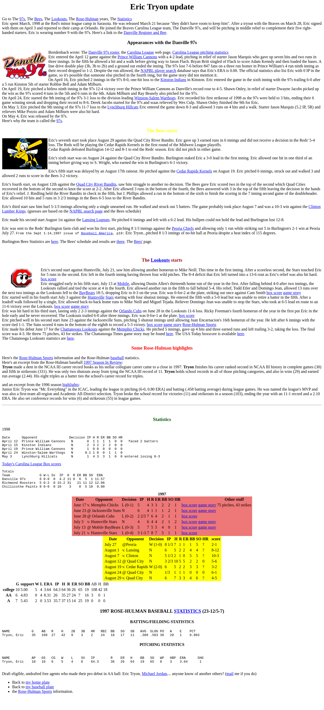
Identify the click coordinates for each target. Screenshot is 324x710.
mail (229, 686)
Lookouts (59, 19)
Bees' (138, 241)
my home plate (38, 694)
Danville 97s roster (103, 52)
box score (48, 279)
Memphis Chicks (130, 329)
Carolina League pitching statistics (200, 52)
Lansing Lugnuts (96, 220)
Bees (38, 19)
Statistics (124, 19)
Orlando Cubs (130, 311)
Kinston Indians (173, 80)
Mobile (123, 283)
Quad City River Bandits (96, 184)
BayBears (87, 293)
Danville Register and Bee (145, 32)
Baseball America (97, 233)
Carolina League (140, 52)
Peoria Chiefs (183, 228)
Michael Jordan (154, 686)
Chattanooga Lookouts (78, 329)
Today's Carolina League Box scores (31, 468)
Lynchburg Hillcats (122, 107)
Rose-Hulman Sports (199, 324)
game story (292, 293)
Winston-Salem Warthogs (155, 98)
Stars (110, 297)
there (120, 241)
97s (22, 19)
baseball (117, 358)
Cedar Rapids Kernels (194, 171)
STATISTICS (187, 619)
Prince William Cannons (137, 57)
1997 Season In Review (103, 362)
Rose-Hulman (87, 19)
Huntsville (96, 297)
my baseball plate (40, 699)
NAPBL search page (86, 211)
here (54, 241)
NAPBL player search (158, 70)
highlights (71, 384)
